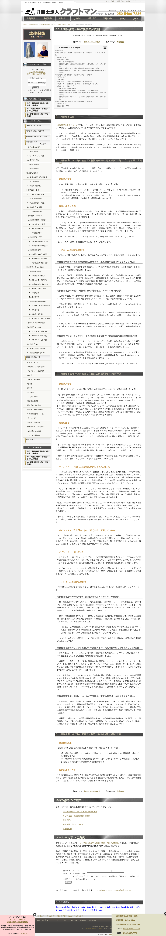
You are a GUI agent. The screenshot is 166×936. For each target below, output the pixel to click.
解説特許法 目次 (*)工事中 (36, 143)
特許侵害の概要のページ (67, 125)
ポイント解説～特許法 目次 (62, 24)
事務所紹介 (67, 820)
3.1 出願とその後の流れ (35, 194)
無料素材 (64, 916)
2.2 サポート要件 (33, 181)
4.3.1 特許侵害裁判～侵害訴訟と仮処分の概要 (37, 110)
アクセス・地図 (109, 1)
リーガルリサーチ (33, 418)
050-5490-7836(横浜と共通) (94, 928)
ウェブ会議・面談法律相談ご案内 (76, 816)
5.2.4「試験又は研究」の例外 (39, 318)
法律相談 (77, 19)
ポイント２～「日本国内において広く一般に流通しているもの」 (78, 84)
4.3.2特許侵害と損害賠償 (38, 258)
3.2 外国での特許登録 (34, 199)
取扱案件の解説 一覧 (33, 357)
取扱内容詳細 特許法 (33, 125)
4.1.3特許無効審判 (35, 233)
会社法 (29, 375)
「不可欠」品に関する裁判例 (66, 88)
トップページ (30, 439)
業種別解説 (48, 19)
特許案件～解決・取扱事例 (35, 131)
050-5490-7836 (130, 933)
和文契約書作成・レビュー (36, 414)
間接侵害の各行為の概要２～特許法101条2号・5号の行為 (73, 75)
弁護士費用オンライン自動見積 (128, 924)
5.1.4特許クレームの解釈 (38, 288)
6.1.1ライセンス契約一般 (38, 331)
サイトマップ (137, 1)
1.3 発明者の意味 (33, 160)
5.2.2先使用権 (34, 310)
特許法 (29, 384)
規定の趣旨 (60, 79)
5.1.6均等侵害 (34, 297)
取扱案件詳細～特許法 (45, 24)
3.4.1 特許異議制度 (36, 211)
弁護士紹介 (67, 829)
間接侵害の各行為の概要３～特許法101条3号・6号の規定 (73, 101)
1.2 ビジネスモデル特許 (35, 156)
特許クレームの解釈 (92, 42)
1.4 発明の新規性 (33, 164)
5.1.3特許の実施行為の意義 (38, 284)
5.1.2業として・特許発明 (38, 280)
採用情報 (83, 920)
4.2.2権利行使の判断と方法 (38, 246)
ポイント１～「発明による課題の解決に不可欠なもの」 (75, 81)
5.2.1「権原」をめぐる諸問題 (39, 306)
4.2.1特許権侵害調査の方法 (38, 241)
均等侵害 (120, 42)
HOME (25, 24)
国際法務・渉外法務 (34, 405)
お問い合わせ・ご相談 (123, 1)
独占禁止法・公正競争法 (35, 427)
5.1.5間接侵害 (34, 293)
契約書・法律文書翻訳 (35, 409)
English (135, 19)
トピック (50, 920)
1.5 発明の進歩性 (33, 169)
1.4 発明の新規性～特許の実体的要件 (37, 115)
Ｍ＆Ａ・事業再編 (33, 379)
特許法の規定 (61, 57)
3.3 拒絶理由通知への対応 (36, 203)
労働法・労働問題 (33, 422)
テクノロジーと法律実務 (35, 371)
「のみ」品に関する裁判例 (65, 62)
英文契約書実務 (32, 401)
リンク (57, 920)
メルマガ (122, 19)
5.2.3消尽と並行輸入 (36, 314)
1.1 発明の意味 (32, 151)
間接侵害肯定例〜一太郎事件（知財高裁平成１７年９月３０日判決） (79, 90)
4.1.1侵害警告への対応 (37, 224)
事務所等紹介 (32, 19)
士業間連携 (92, 920)
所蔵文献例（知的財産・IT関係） (37, 136)
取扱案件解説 (108, 19)
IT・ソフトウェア (33, 362)
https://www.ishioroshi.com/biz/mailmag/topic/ (114, 890)
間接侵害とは (59, 50)
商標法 (29, 388)
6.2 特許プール (32, 344)
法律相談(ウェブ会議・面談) (127, 916)
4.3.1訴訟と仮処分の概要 (38, 254)
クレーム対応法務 (33, 435)
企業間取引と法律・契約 (35, 367)
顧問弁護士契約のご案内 (73, 824)
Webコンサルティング (75, 916)
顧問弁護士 (63, 19)
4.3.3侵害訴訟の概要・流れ (38, 263)
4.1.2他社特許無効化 (36, 228)
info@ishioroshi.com (131, 929)
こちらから (23, 933)
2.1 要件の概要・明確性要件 (37, 177)
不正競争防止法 (32, 397)
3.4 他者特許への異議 (34, 207)
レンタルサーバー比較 (44, 916)
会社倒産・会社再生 (34, 431)
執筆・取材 (74, 920)
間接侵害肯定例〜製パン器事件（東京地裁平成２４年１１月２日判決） (80, 68)
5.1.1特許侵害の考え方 (37, 276)
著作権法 (30, 392)
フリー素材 (56, 916)
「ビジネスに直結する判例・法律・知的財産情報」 (99, 843)
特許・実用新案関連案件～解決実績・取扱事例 (38, 104)
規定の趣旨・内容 (63, 59)
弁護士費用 (92, 19)
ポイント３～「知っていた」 (66, 86)
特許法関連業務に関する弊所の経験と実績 (80, 812)
